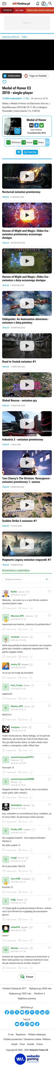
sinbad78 (15, 927)
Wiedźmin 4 (39, 993)
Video (24, 36)
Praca (22, 1044)
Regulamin (21, 1034)
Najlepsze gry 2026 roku (40, 988)
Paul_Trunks (16, 685)
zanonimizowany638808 (22, 779)
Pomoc (39, 1044)
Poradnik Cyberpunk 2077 (14, 988)
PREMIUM (7, 10)
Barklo (14, 592)
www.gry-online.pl (10, 36)
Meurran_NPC (17, 616)
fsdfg (13, 900)
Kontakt (30, 1044)
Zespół (14, 1044)
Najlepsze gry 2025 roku (20, 993)
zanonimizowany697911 (22, 757)
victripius (15, 727)
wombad (15, 637)
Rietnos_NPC (17, 706)
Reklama (47, 1039)
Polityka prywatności (12, 1039)
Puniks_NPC (16, 829)
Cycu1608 (15, 879)
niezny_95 (15, 664)
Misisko (14, 948)
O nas (11, 1034)
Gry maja (19, 10)
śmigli (14, 858)
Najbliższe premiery (27, 998)
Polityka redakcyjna (37, 1034)
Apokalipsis (16, 805)
